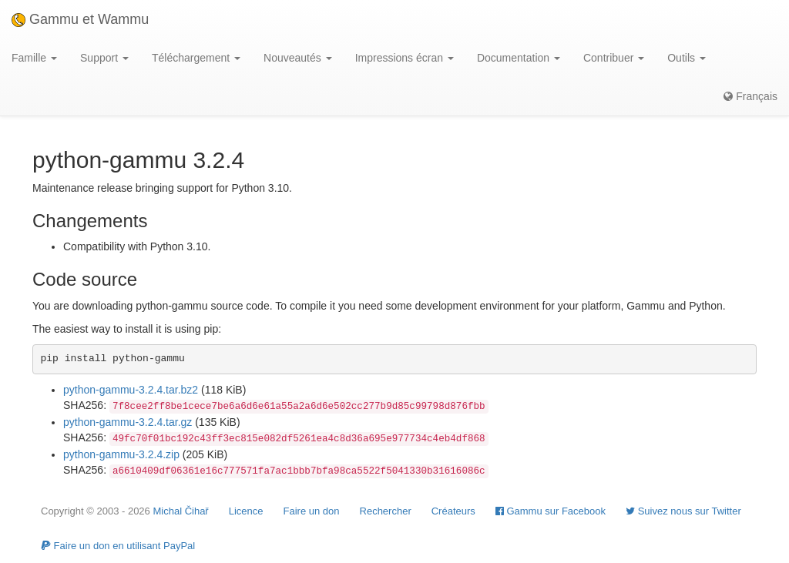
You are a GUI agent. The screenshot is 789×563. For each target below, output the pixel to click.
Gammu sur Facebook (550, 511)
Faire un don (312, 511)
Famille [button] (34, 58)
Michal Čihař (180, 511)
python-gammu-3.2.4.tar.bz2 (130, 390)
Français (750, 96)
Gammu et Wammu (80, 19)
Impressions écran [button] (404, 58)
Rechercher (385, 511)
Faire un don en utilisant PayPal (118, 545)
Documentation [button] (518, 58)
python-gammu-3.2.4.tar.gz (127, 422)
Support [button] (104, 58)
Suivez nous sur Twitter (683, 511)
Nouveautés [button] (298, 58)
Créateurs (453, 511)
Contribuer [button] (613, 58)
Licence (246, 511)
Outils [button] (686, 58)
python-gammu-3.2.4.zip (121, 454)
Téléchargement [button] (196, 58)
